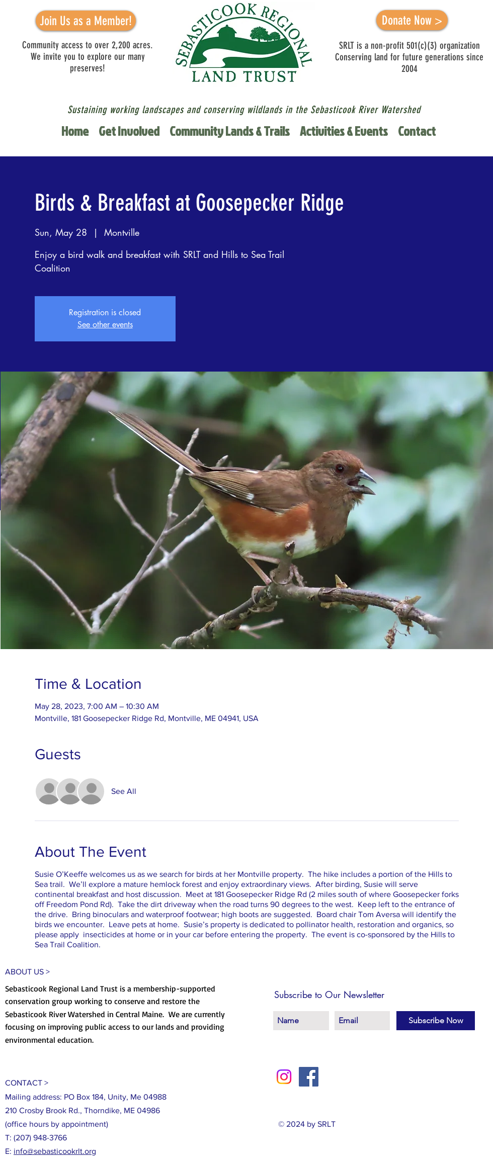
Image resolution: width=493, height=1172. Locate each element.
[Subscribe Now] (435, 1020)
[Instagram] (284, 1077)
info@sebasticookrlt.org (55, 1151)
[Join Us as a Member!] (86, 21)
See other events (105, 324)
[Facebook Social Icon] (308, 1077)
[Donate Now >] (412, 20)
